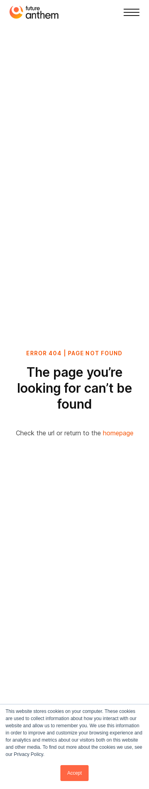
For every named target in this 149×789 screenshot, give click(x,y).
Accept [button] (74, 773)
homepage (118, 433)
